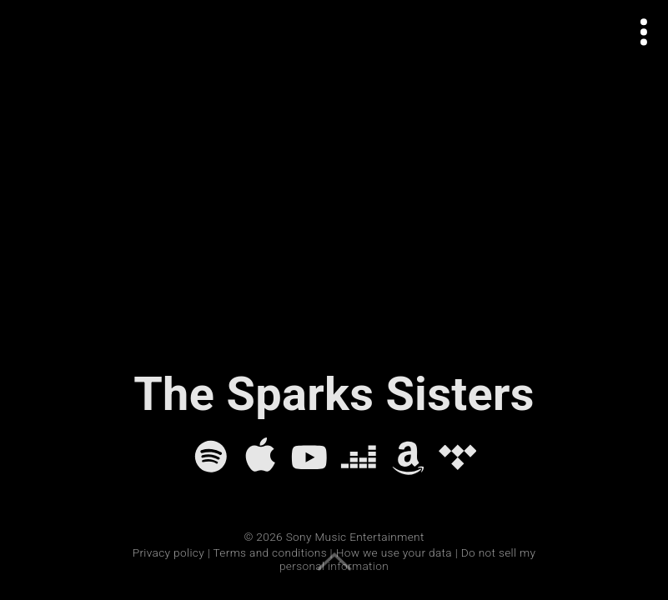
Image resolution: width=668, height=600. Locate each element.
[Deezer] (358, 457)
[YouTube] (309, 457)
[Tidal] (458, 457)
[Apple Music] (260, 457)
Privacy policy (168, 552)
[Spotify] (211, 457)
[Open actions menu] (644, 32)
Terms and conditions (269, 552)
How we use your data (394, 552)
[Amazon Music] (408, 457)
